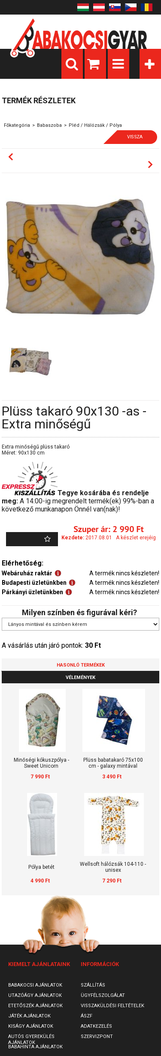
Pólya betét (41, 867)
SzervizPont (97, 1036)
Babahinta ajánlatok (35, 1047)
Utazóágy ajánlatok (35, 995)
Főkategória (17, 125)
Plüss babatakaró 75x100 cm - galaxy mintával (113, 763)
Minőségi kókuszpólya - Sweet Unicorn (41, 763)
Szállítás (93, 985)
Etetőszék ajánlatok (35, 1005)
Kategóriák (150, 64)
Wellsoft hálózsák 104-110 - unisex (113, 867)
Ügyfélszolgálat (103, 995)
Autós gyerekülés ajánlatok (31, 1039)
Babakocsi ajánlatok (35, 985)
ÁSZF (86, 1016)
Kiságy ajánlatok (30, 1026)
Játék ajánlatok (29, 1016)
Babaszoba (49, 125)
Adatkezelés (96, 1026)
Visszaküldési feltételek (112, 1005)
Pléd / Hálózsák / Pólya (95, 125)
